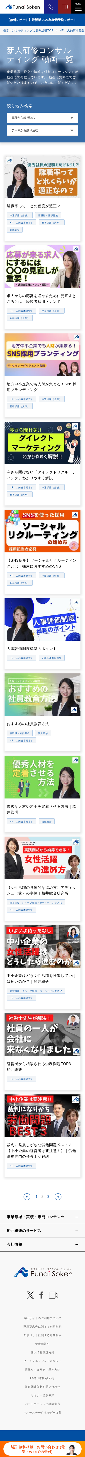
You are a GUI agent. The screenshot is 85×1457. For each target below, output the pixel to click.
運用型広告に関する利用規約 (42, 1326)
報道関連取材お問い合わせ (42, 1386)
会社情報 (14, 1244)
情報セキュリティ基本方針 (42, 1369)
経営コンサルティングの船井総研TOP (28, 30)
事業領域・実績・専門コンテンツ (36, 1217)
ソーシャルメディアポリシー (42, 1361)
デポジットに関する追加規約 (42, 1335)
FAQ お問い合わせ (42, 1378)
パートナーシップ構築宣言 (42, 1404)
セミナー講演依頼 (42, 1395)
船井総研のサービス (24, 1231)
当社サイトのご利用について (42, 1318)
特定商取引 (42, 1343)
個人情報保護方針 (42, 1352)
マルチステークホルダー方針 (42, 1412)
